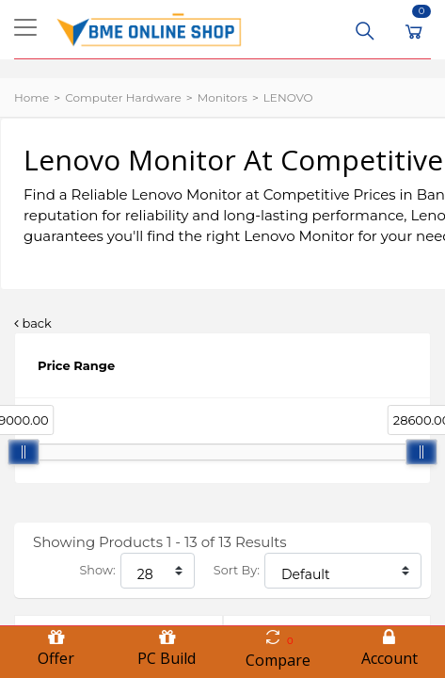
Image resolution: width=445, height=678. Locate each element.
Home (31, 97)
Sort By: (237, 570)
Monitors (222, 97)
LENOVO (288, 97)
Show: (97, 570)
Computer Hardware (123, 97)
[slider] (24, 452)
